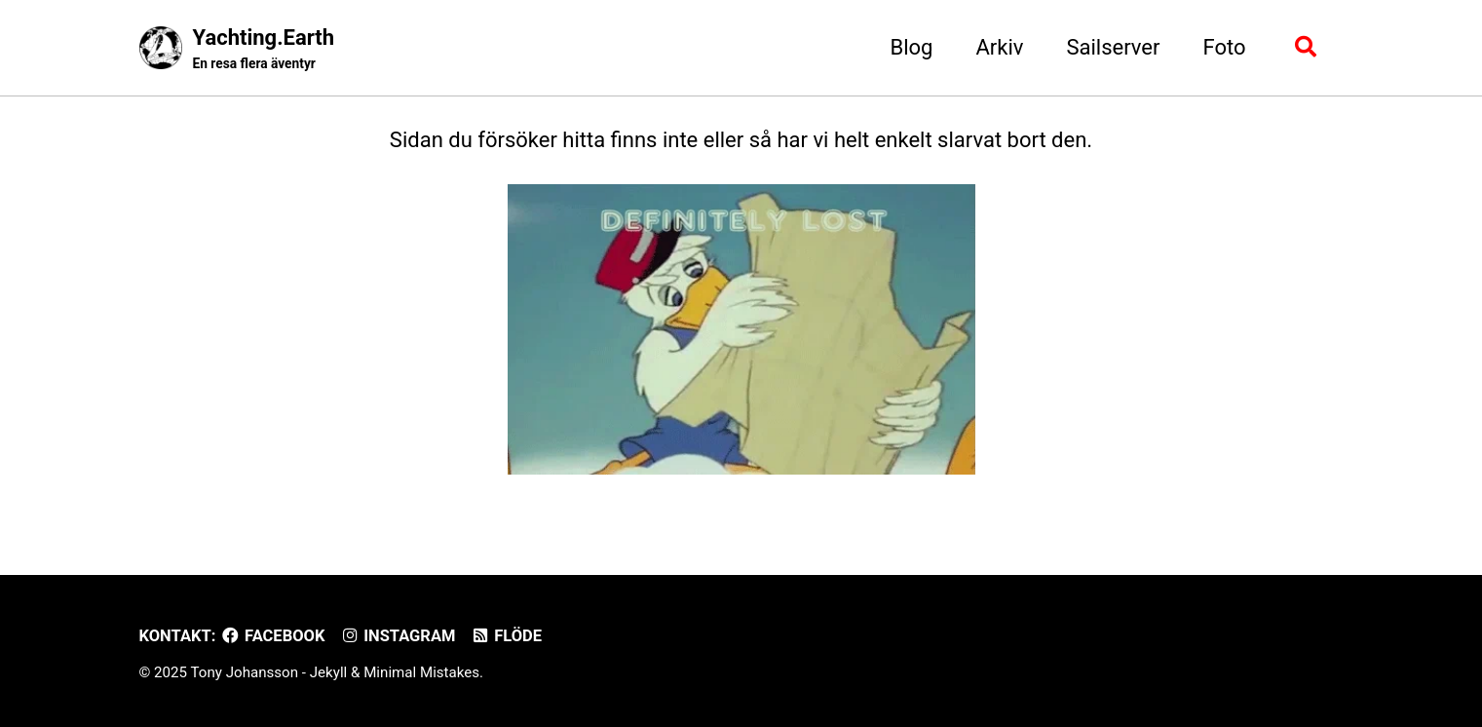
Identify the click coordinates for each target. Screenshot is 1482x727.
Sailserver (1112, 47)
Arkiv (999, 47)
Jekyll (329, 672)
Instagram (397, 636)
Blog (912, 47)
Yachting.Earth (264, 49)
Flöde (506, 636)
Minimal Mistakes (421, 672)
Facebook (272, 636)
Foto (1223, 47)
